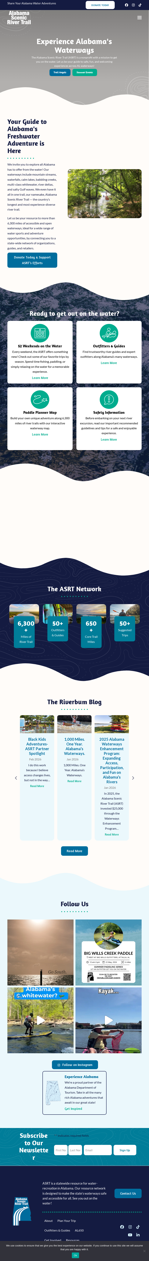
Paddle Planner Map (40, 412)
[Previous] (16, 778)
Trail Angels (60, 72)
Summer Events (85, 72)
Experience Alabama (81, 1076)
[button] (139, 17)
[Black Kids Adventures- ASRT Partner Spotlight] (74, 778)
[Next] (133, 778)
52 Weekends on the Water (40, 346)
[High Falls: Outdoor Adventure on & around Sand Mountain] (37, 778)
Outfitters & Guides (109, 346)
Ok (75, 1255)
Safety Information (109, 412)
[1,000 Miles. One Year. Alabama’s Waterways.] (112, 778)
